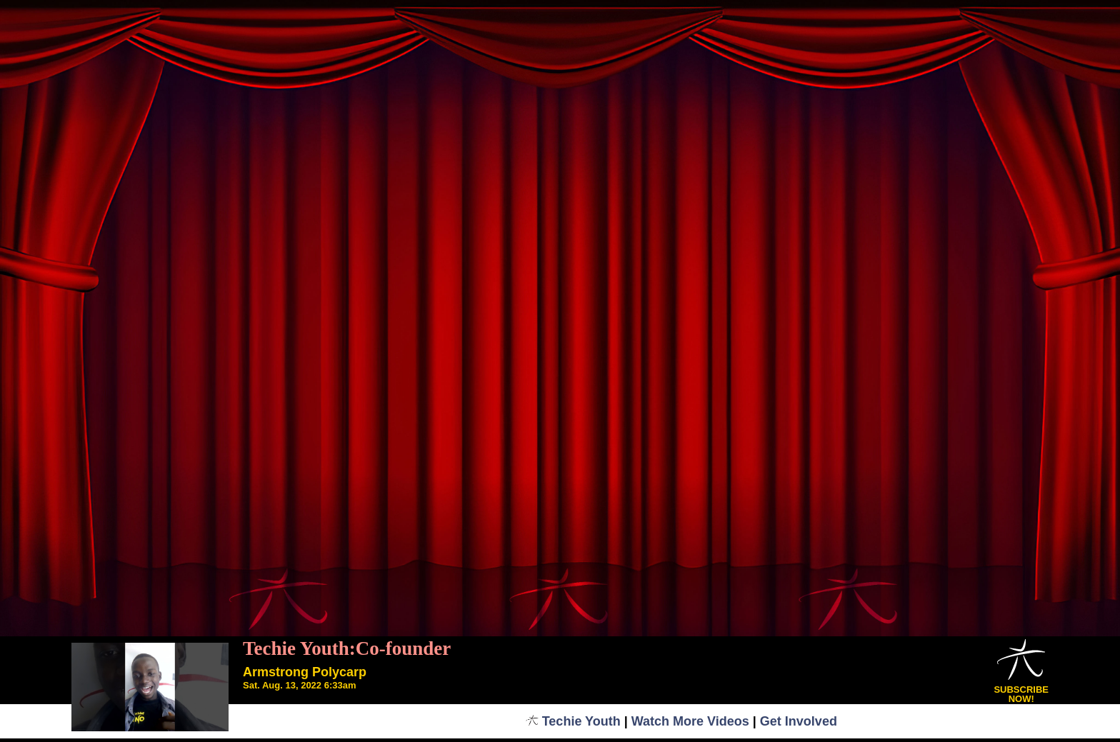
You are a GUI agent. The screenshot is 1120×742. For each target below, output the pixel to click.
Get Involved (798, 721)
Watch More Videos (690, 721)
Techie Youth (573, 721)
